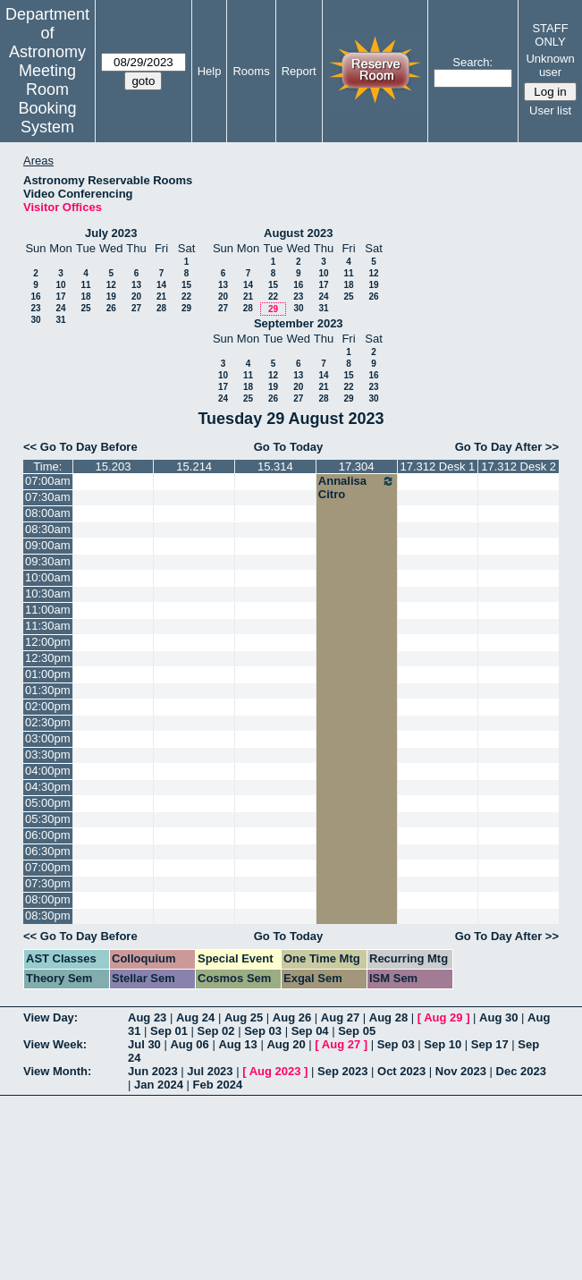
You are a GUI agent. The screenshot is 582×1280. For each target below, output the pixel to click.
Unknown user (550, 65)
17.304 (357, 466)
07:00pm (48, 867)
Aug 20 (285, 1044)
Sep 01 (169, 1031)
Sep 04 (310, 1031)
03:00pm (48, 738)
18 (85, 296)
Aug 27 (340, 1017)
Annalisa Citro (356, 487)
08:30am (48, 529)
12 (111, 285)
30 (35, 320)
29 (186, 308)
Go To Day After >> (507, 447)
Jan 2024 (158, 1084)
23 (35, 308)
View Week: (55, 1044)
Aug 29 (443, 1017)
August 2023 (298, 233)
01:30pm (48, 690)
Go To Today (289, 447)
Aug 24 (195, 1017)
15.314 (275, 466)
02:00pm (48, 706)
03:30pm (48, 754)
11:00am (48, 609)
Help (210, 71)
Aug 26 (292, 1017)
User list (550, 110)
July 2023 (111, 233)
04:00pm (48, 770)
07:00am (48, 480)
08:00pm (48, 899)
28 (161, 308)
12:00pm (48, 641)
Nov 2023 (460, 1071)
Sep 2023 (342, 1071)
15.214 (194, 466)
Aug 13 (237, 1044)
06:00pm (48, 835)
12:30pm (48, 658)
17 (60, 296)
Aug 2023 (275, 1071)
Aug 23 (147, 1017)
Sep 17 (490, 1044)
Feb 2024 (218, 1084)
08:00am (48, 513)
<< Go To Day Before (80, 447)
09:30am (48, 561)
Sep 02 (216, 1031)
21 (161, 296)
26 (111, 308)
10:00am (48, 577)
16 (35, 296)
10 (60, 285)
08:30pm (48, 915)
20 (136, 296)
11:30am (48, 625)
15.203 (113, 466)
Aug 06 (189, 1044)
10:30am (48, 593)
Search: (472, 62)
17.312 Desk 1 (437, 466)
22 (186, 296)
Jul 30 (144, 1044)
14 (161, 285)
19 (111, 296)
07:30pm (48, 883)
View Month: (57, 1071)
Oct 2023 (401, 1071)
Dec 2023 (521, 1071)
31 (60, 320)
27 (136, 308)
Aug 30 (498, 1017)
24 (60, 308)
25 (85, 308)
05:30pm (48, 819)
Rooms (250, 71)
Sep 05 (356, 1031)
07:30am (48, 497)
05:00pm (48, 803)
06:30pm (48, 851)
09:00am (48, 545)
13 (136, 285)
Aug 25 (243, 1017)
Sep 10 (442, 1044)
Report (299, 71)
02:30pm (48, 722)
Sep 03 (263, 1031)
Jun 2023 (153, 1071)
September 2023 (298, 323)
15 (186, 285)
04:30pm (48, 786)
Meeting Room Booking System (47, 99)
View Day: (50, 1017)
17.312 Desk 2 (518, 466)
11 (85, 285)
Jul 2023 (209, 1071)
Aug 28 (388, 1017)
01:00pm (48, 674)
